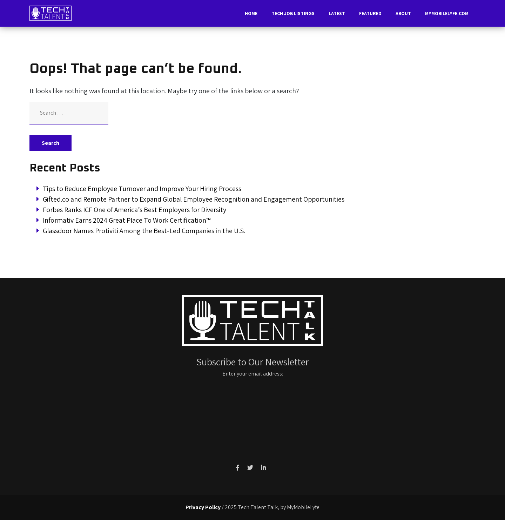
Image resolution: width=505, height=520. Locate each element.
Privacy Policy (203, 507)
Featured (370, 13)
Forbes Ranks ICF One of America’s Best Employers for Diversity (134, 209)
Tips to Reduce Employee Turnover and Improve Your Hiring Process (142, 188)
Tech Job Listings (293, 13)
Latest (337, 13)
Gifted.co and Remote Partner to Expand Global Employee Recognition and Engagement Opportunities (193, 199)
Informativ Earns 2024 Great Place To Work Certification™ (127, 220)
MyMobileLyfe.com (447, 13)
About (403, 13)
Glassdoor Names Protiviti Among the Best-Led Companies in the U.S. (144, 230)
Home (251, 13)
